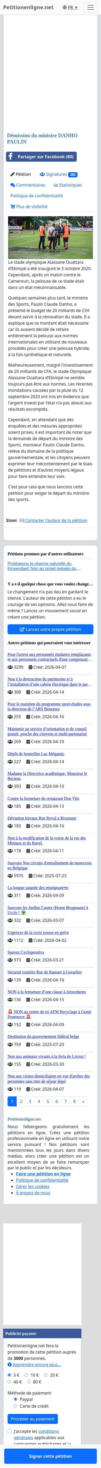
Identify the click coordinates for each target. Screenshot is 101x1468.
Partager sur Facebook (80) (39, 156)
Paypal (26, 1414)
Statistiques (68, 185)
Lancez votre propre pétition (50, 644)
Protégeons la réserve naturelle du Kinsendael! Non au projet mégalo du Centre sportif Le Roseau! (42, 584)
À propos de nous (33, 1208)
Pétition (20, 174)
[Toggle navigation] (90, 7)
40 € (18, 1397)
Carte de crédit (34, 1421)
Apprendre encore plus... (34, 1380)
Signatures (59, 174)
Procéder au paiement (33, 1434)
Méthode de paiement (29, 1408)
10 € (35, 1390)
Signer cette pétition (50, 544)
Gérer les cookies (32, 1202)
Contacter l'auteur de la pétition (53, 520)
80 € (37, 1397)
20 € (54, 1390)
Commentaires (27, 185)
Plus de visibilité (28, 206)
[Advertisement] (50, 74)
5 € (16, 1390)
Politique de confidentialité (36, 196)
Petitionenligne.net (28, 7)
